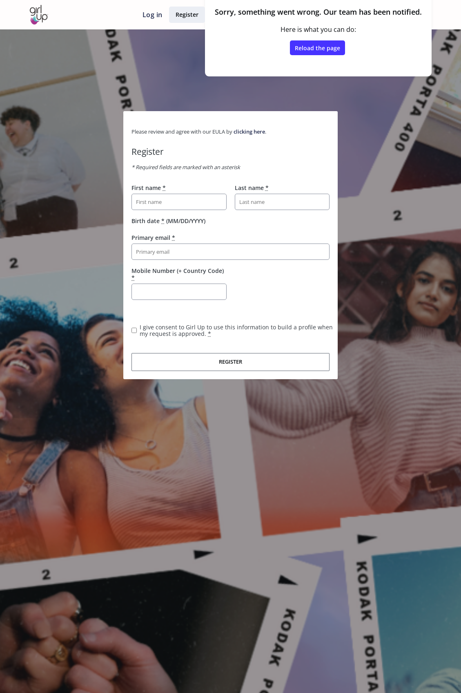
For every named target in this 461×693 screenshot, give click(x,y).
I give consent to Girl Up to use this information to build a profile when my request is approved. (236, 330)
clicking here (249, 131)
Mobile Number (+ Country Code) (177, 274)
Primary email (153, 237)
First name (148, 188)
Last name (252, 188)
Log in (152, 14)
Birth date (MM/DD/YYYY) (168, 221)
